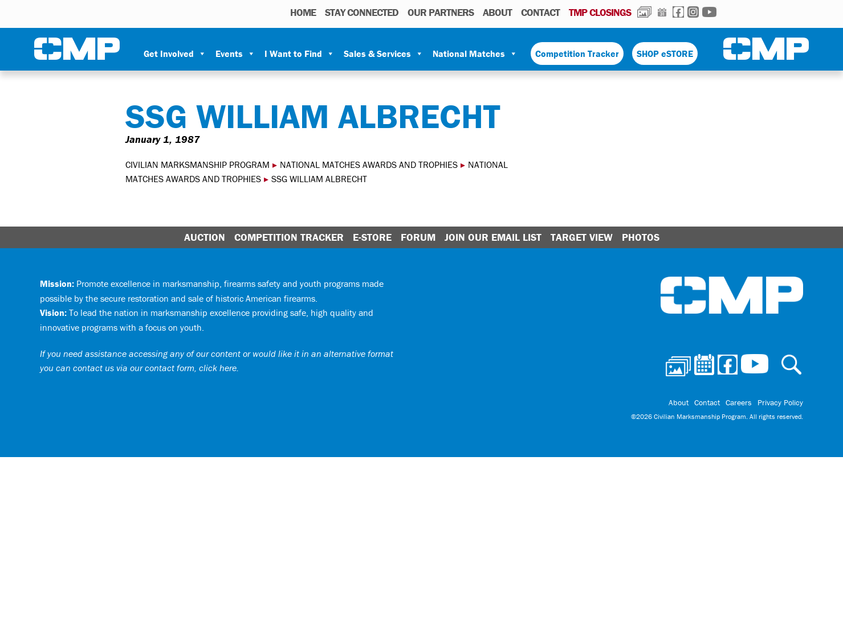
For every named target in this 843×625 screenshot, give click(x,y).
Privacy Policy (780, 402)
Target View (582, 237)
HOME (303, 12)
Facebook (678, 12)
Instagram (693, 12)
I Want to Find (299, 53)
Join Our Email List (493, 237)
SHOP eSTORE (665, 53)
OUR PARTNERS (441, 12)
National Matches (475, 53)
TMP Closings (600, 12)
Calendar (662, 12)
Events (235, 53)
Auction (204, 237)
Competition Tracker (577, 53)
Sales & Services (383, 53)
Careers (739, 402)
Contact (540, 12)
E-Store (372, 237)
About (497, 12)
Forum (418, 237)
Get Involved (175, 53)
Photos (644, 12)
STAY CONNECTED (361, 12)
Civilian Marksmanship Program (77, 49)
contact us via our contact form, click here (155, 367)
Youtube (709, 12)
